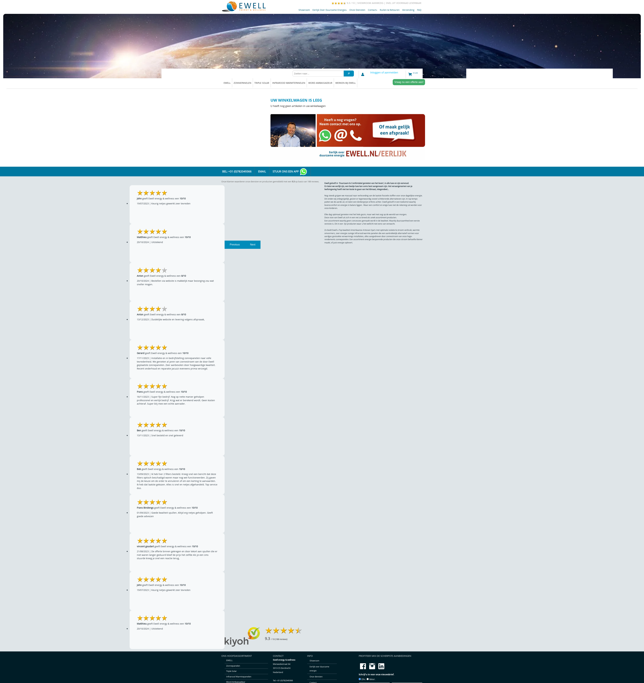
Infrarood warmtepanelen (288, 82)
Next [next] (252, 244)
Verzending (408, 9)
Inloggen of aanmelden (384, 72)
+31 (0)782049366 (284, 680)
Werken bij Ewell (345, 82)
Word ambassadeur (320, 82)
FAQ (419, 9)
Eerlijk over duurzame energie (330, 10)
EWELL (227, 82)
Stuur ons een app (290, 172)
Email (262, 171)
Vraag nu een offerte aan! (408, 82)
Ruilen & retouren (390, 9)
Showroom (304, 9)
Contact (372, 10)
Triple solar (261, 82)
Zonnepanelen (242, 82)
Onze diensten (357, 9)
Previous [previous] (235, 244)
